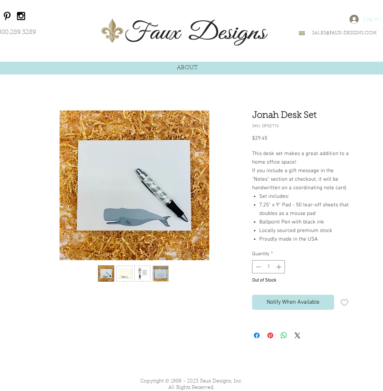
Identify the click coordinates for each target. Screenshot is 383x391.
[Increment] (279, 267)
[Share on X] (297, 335)
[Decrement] (257, 267)
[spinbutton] (268, 267)
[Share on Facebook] (256, 335)
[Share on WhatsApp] (284, 335)
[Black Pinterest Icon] (7, 16)
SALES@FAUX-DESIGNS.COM (344, 33)
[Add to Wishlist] (344, 302)
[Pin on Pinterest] (270, 335)
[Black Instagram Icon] (21, 16)
